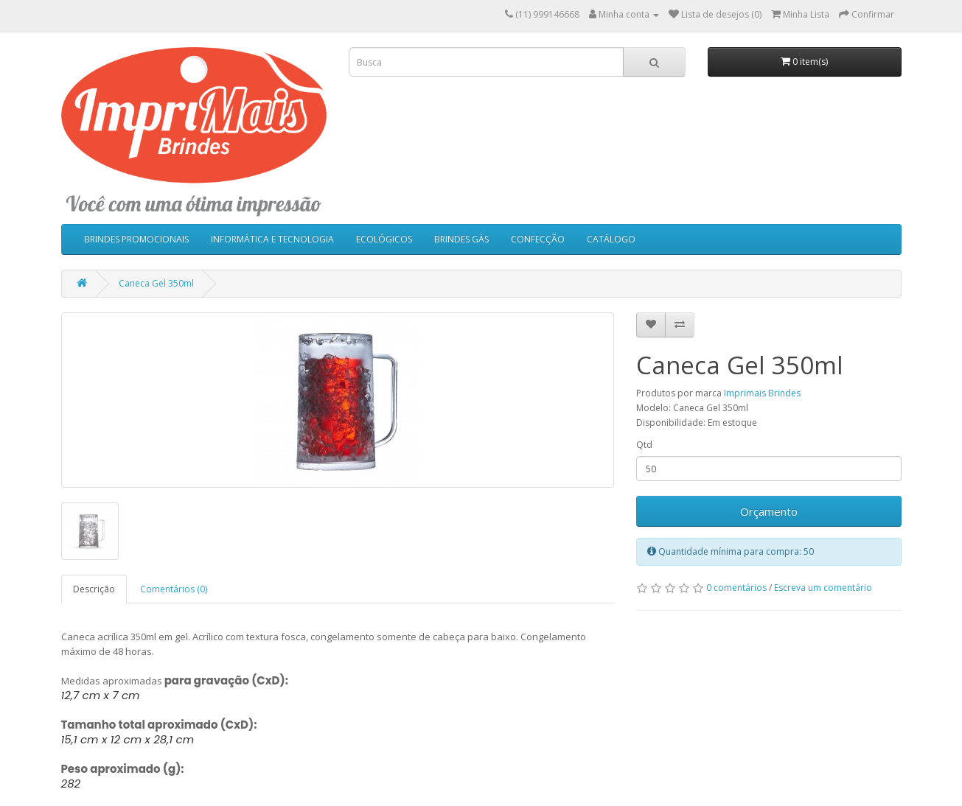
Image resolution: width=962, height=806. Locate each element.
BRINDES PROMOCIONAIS (136, 239)
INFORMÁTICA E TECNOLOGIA (272, 239)
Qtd (644, 444)
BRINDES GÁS (461, 239)
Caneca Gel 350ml (156, 283)
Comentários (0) (173, 589)
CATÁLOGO (611, 239)
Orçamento (769, 511)
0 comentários (736, 587)
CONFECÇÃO (538, 239)
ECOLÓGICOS (384, 239)
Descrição (94, 589)
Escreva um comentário (823, 587)
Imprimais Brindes (762, 393)
